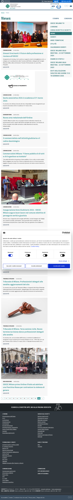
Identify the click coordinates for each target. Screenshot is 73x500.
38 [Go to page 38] (31, 398)
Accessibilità (4, 497)
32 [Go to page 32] (10, 398)
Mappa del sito (41, 497)
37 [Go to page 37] (28, 398)
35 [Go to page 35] (20, 398)
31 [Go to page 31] (6, 398)
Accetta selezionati (36, 266)
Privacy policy (32, 497)
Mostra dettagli (63, 261)
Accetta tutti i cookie (59, 266)
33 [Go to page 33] (13, 398)
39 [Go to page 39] (35, 398)
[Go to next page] (42, 398)
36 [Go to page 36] (24, 398)
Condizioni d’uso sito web (20, 497)
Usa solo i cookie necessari (14, 266)
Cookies (11, 497)
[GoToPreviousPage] (2, 398)
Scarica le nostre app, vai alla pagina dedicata (31, 407)
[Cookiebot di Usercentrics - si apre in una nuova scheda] (63, 233)
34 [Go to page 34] (17, 398)
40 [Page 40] (39, 398)
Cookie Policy (35, 246)
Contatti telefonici (45, 489)
